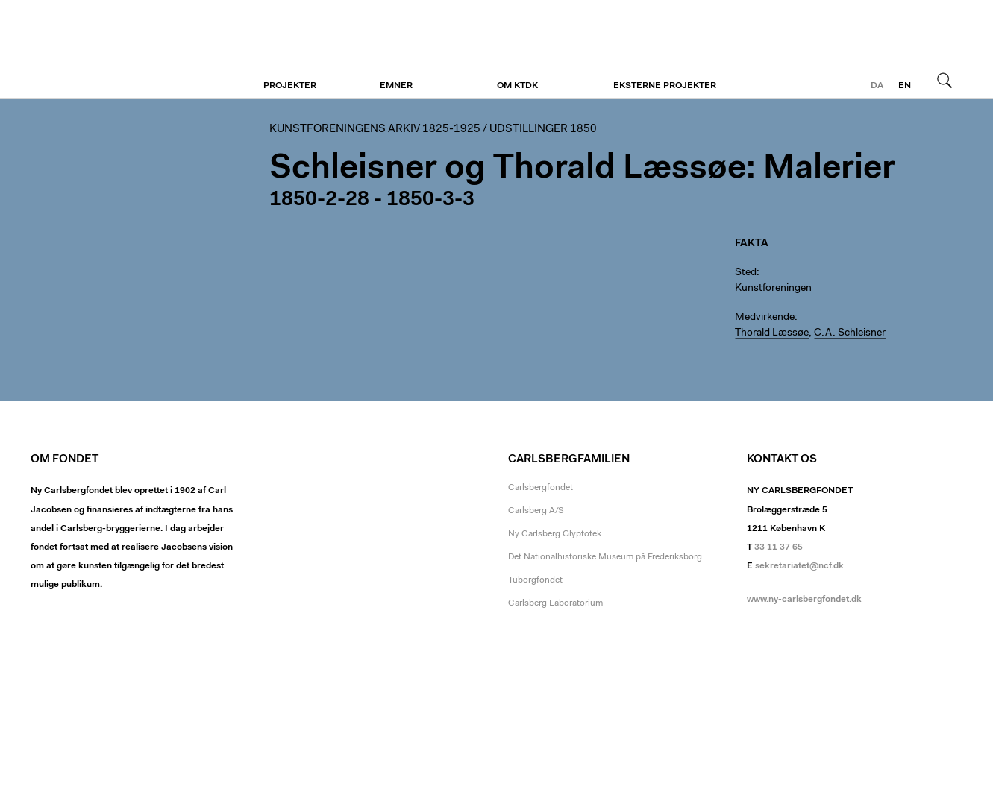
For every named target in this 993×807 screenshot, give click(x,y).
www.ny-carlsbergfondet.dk (804, 599)
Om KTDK (517, 85)
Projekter (289, 85)
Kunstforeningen (122, 50)
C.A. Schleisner (850, 333)
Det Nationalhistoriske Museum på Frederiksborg (605, 557)
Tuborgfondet (535, 580)
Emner (396, 85)
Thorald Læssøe (772, 333)
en (904, 85)
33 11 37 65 (778, 547)
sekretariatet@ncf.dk (799, 566)
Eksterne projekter (664, 85)
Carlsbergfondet (540, 487)
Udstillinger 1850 (543, 129)
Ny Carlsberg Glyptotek (554, 534)
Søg (944, 79)
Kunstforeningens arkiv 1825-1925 (374, 129)
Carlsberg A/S (536, 510)
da (877, 85)
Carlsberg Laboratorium (555, 603)
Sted (746, 273)
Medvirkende (765, 318)
